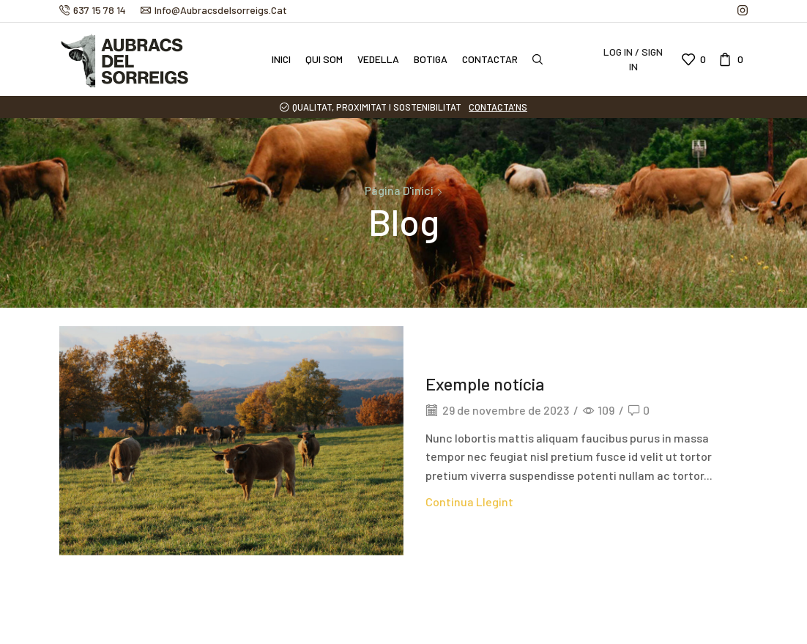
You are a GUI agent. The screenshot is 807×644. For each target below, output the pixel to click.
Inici (281, 59)
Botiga (430, 59)
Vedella (378, 59)
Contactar (490, 59)
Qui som (324, 59)
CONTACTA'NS (498, 107)
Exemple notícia (486, 383)
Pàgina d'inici (399, 190)
